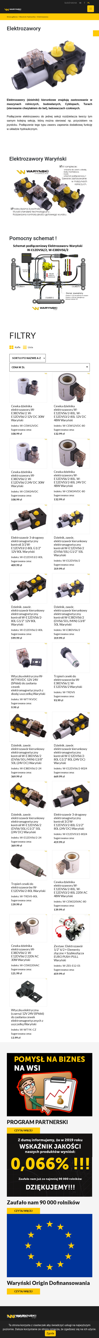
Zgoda (50, 1333)
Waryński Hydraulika (27, 17)
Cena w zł (18, 367)
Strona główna (12, 17)
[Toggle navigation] (90, 8)
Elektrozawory (42, 17)
